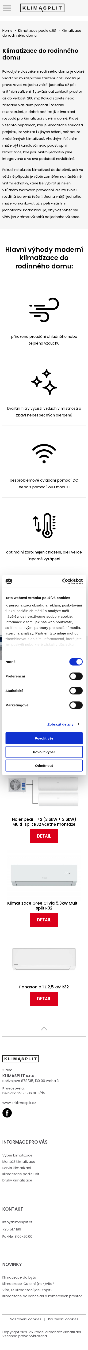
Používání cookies (63, 1319)
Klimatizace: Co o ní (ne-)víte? (28, 1283)
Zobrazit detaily (60, 724)
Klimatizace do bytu (19, 1277)
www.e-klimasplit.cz (19, 1102)
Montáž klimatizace (18, 1161)
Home (7, 30)
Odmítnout (44, 766)
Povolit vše (44, 738)
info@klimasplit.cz (17, 1222)
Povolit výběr (44, 752)
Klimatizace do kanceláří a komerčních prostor (42, 1296)
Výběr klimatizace (17, 1155)
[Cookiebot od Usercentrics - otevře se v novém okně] (63, 581)
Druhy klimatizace (17, 1180)
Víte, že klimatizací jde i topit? (27, 1290)
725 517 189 (11, 1229)
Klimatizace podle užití (37, 30)
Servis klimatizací (16, 1168)
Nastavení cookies (25, 1319)
